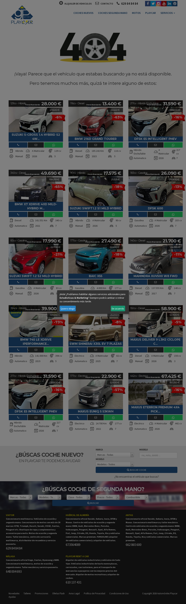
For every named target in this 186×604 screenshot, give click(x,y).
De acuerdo (118, 308)
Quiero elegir (68, 308)
